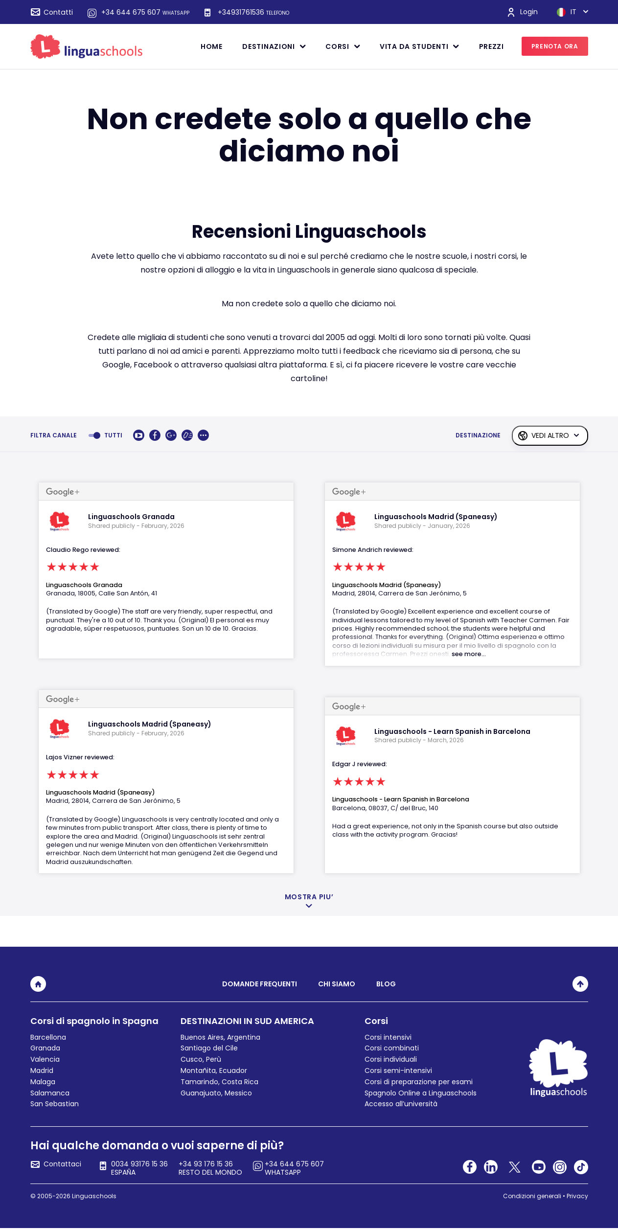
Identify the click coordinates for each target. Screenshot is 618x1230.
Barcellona (48, 1037)
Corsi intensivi (388, 1037)
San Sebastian (54, 1104)
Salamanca (49, 1093)
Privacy (577, 1196)
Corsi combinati (392, 1048)
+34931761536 (253, 12)
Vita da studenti (414, 46)
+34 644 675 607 (145, 12)
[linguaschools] (86, 46)
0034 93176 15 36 (140, 1168)
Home (212, 46)
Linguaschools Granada (84, 585)
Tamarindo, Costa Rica (219, 1082)
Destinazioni (268, 46)
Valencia (45, 1059)
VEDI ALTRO (550, 435)
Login (529, 12)
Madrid (41, 1070)
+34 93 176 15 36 (211, 1168)
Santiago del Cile (209, 1048)
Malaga (42, 1082)
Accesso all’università (401, 1104)
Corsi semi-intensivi (398, 1070)
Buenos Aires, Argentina (220, 1037)
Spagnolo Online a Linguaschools (421, 1093)
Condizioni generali (532, 1196)
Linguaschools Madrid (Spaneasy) (100, 792)
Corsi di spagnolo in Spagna (94, 1021)
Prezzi (491, 46)
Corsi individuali (391, 1059)
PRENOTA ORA (554, 46)
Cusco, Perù (201, 1059)
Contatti (58, 12)
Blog (386, 984)
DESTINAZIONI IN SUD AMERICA (247, 1021)
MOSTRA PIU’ (309, 897)
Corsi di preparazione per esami (419, 1082)
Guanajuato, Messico (216, 1093)
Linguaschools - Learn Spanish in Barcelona (400, 799)
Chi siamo (336, 984)
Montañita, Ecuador (214, 1070)
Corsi (337, 46)
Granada (45, 1048)
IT (566, 12)
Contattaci (62, 1164)
